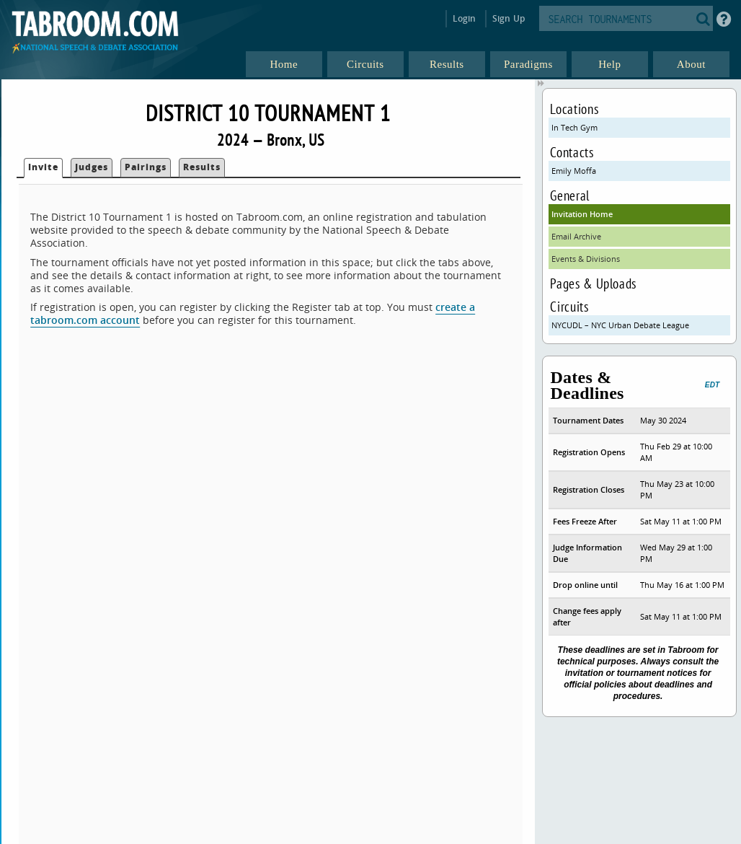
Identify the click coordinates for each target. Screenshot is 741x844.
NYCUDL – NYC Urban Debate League (620, 325)
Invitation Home (582, 213)
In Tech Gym (574, 127)
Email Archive (576, 236)
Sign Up (508, 18)
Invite (43, 167)
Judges (91, 167)
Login (464, 18)
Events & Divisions (585, 258)
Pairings (146, 167)
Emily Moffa (573, 170)
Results (202, 167)
